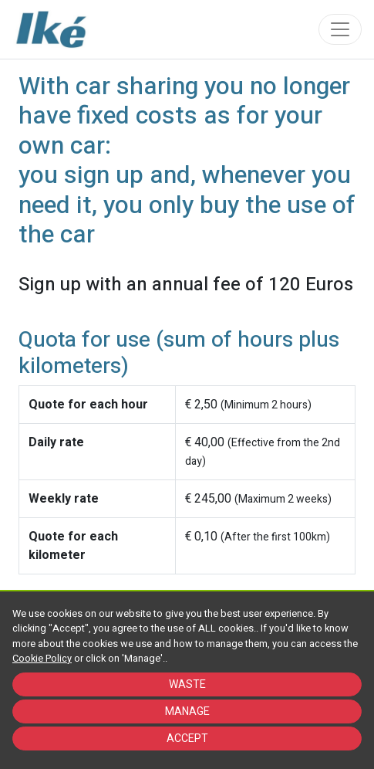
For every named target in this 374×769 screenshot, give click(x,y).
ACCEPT (187, 738)
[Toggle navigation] (340, 29)
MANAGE (187, 711)
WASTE (187, 684)
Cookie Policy (42, 659)
